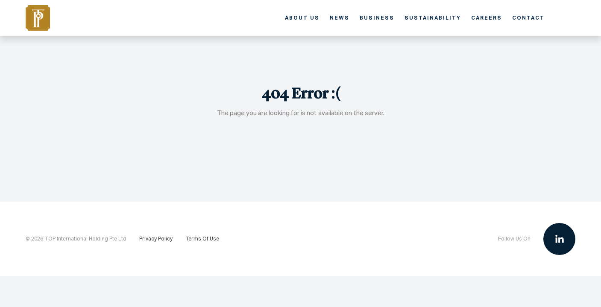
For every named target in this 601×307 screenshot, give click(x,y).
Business (377, 17)
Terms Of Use (202, 239)
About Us (302, 17)
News (339, 17)
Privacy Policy (156, 239)
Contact (528, 17)
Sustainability (433, 17)
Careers (486, 17)
